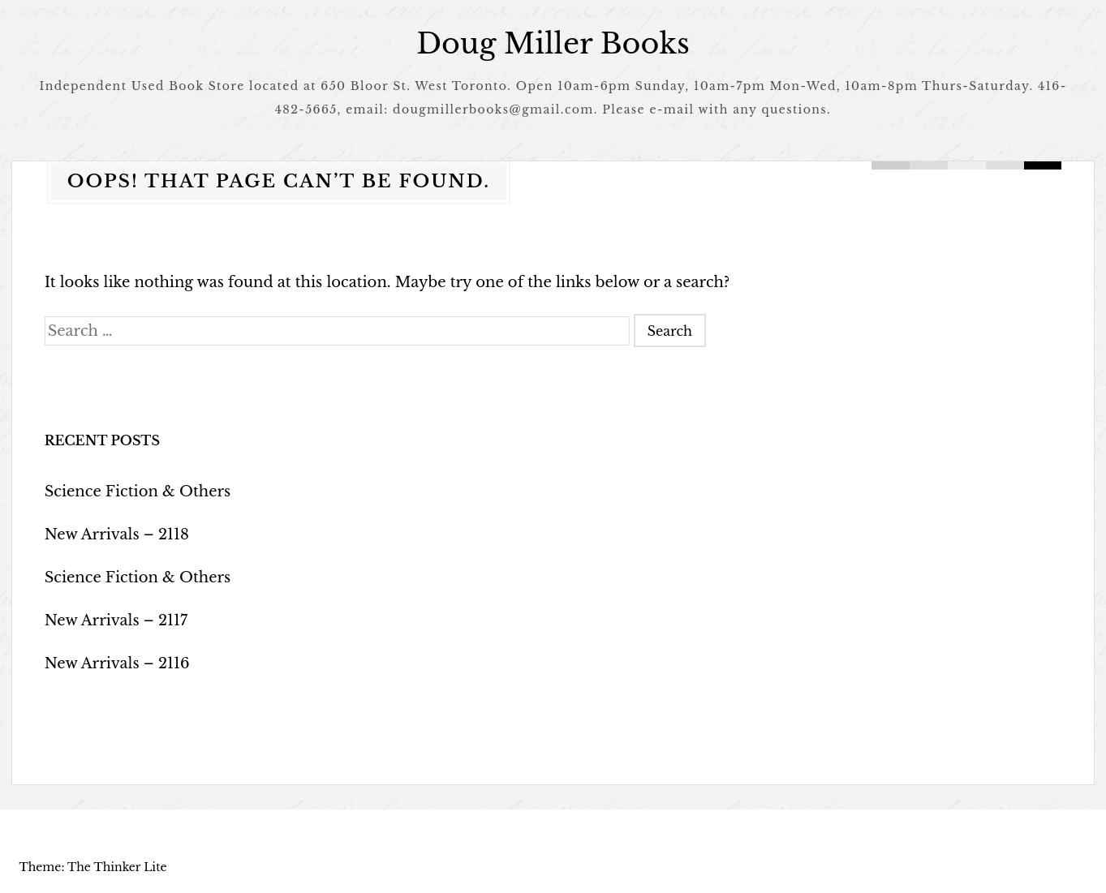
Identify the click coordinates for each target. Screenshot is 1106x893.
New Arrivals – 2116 (117, 663)
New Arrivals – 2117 (116, 620)
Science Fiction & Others (138, 491)
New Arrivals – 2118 (117, 534)
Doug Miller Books (553, 43)
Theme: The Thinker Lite (92, 867)
